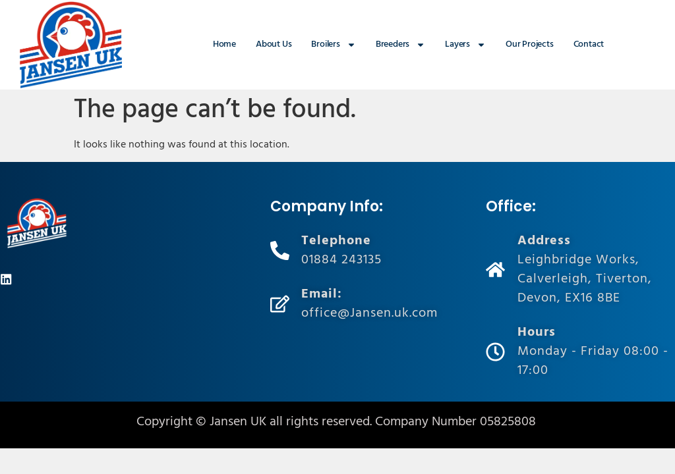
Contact (588, 44)
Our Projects (530, 44)
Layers (465, 44)
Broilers (333, 44)
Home (224, 44)
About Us (273, 44)
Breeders (400, 44)
